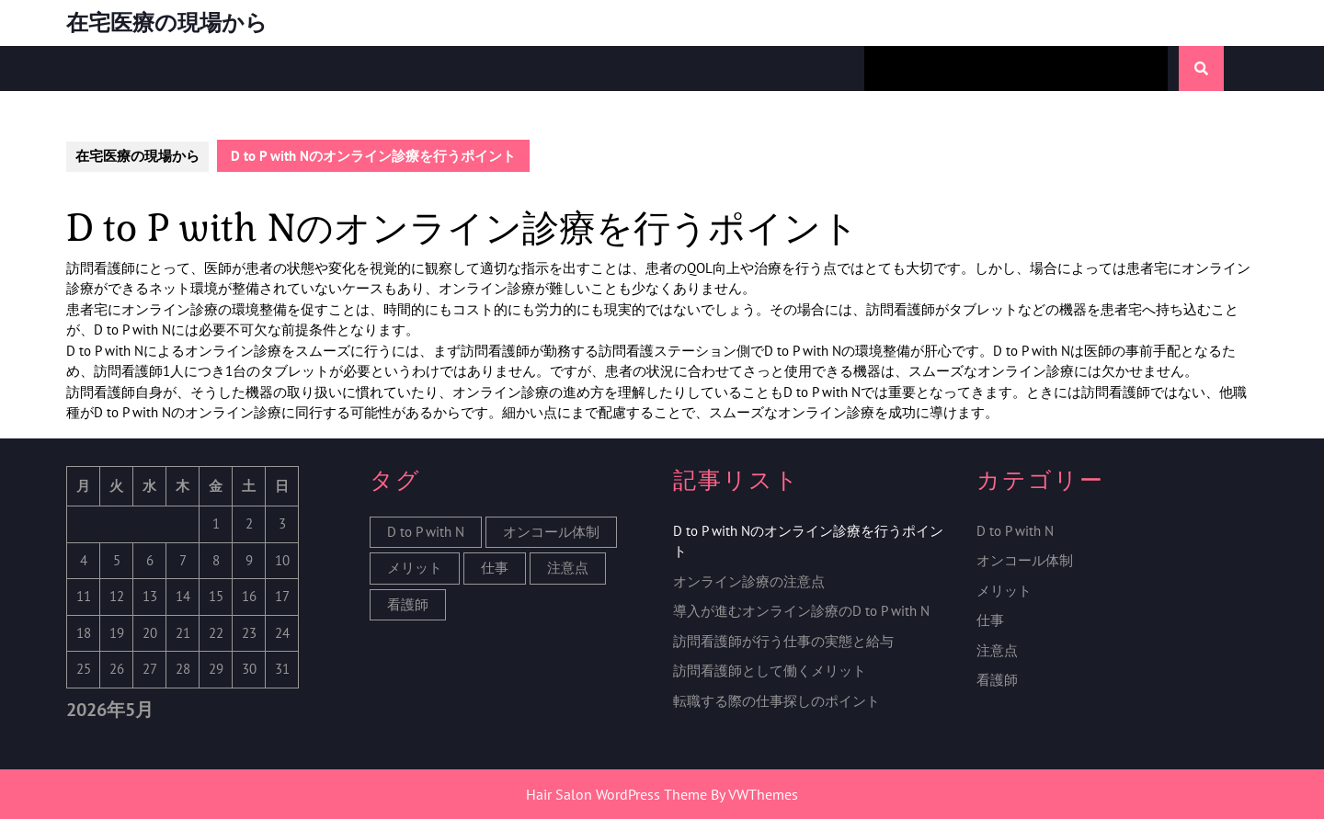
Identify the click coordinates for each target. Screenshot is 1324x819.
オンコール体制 (1024, 560)
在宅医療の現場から (167, 22)
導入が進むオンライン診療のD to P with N (801, 611)
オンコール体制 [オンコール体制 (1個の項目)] (551, 531)
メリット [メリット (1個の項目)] (414, 567)
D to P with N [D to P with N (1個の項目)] (425, 531)
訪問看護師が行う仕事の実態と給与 (783, 641)
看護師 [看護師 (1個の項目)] (407, 604)
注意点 (997, 650)
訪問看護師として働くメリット (769, 670)
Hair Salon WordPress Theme (616, 794)
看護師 (997, 679)
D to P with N (1015, 531)
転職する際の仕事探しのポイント (776, 701)
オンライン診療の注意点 (749, 581)
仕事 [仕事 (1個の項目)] (494, 567)
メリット (1004, 590)
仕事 (990, 620)
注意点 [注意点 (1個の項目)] (567, 567)
